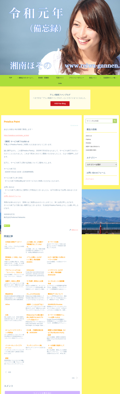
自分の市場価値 (51, 383)
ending (25, 383)
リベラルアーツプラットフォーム (107, 386)
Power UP (79, 383)
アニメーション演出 (77, 388)
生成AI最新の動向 (91, 150)
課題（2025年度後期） (45, 386)
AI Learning (69, 386)
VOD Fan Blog (60, 103)
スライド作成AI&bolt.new (88, 386)
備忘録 (6, 225)
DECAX (60, 383)
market (77, 386)
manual (104, 383)
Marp (72, 383)
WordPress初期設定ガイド (92, 383)
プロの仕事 (66, 388)
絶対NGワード (89, 388)
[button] (115, 121)
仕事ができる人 (112, 383)
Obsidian (88, 143)
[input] (101, 121)
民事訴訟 (66, 383)
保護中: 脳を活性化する (93, 146)
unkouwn (114, 388)
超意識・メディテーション (53, 388)
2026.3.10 (89, 136)
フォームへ (90, 179)
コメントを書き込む (42, 364)
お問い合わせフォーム (12, 196)
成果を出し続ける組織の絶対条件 (27, 386)
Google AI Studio (59, 386)
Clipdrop (88, 139)
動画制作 (98, 388)
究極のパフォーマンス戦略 (36, 383)
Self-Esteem (106, 388)
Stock (19, 383)
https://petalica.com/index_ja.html (16, 135)
